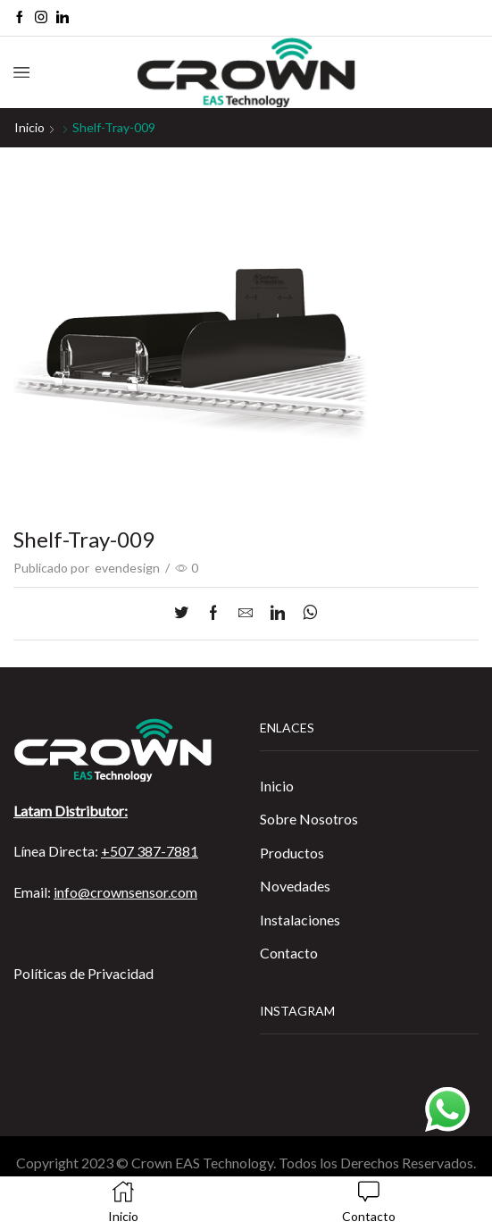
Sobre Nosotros (309, 818)
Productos (292, 852)
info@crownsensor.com (125, 891)
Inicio (29, 127)
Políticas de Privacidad (83, 973)
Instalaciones (300, 919)
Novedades (295, 885)
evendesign (127, 567)
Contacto (289, 952)
